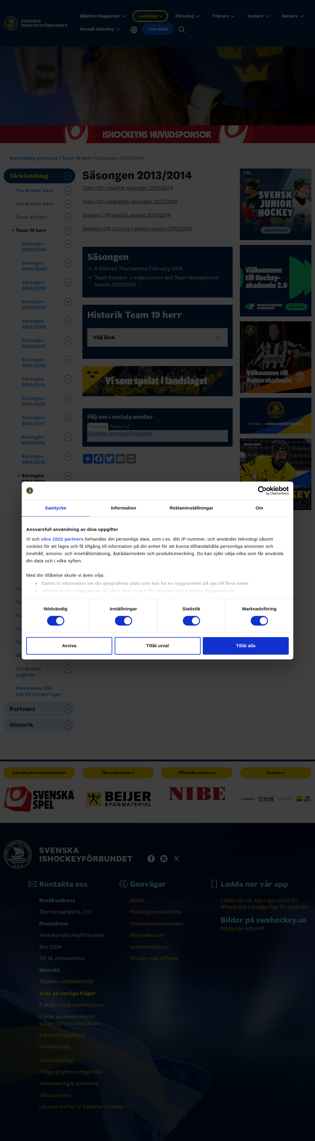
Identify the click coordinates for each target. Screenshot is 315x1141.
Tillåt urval (157, 645)
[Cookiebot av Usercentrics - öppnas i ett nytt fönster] (262, 490)
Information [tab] (123, 507)
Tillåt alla (246, 645)
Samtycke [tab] (55, 507)
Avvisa (69, 645)
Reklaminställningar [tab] (191, 507)
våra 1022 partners (62, 539)
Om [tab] (259, 507)
